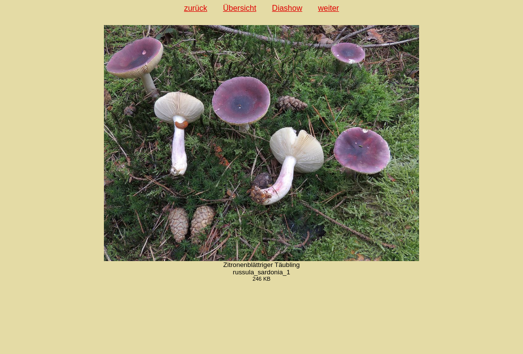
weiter (328, 8)
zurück (195, 8)
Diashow (287, 8)
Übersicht (240, 8)
